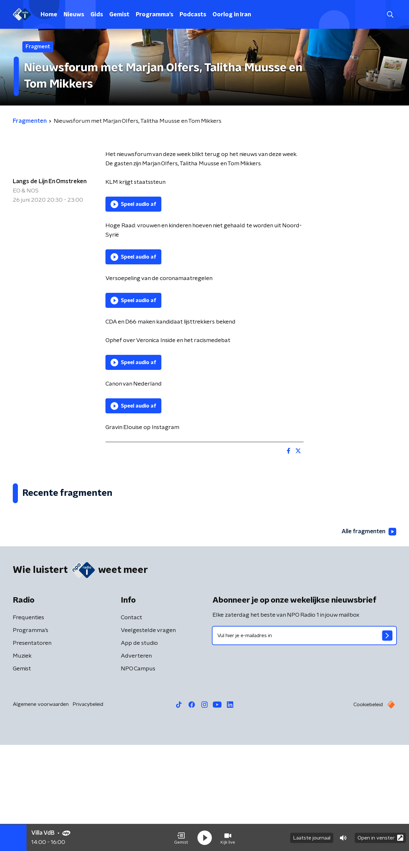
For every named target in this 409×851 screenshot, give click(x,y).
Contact (131, 724)
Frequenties (28, 724)
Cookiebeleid (368, 810)
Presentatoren (32, 749)
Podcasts (193, 15)
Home (49, 15)
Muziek (22, 762)
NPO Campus (138, 775)
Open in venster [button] (380, 837)
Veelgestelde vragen (148, 736)
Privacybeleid (88, 810)
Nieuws (74, 15)
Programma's (154, 15)
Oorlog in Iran (231, 15)
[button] (181, 837)
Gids (96, 15)
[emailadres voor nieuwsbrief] (304, 742)
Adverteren (136, 762)
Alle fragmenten (368, 638)
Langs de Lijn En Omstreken (50, 181)
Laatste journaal (311, 837)
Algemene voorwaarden (41, 810)
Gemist (119, 15)
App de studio (139, 749)
